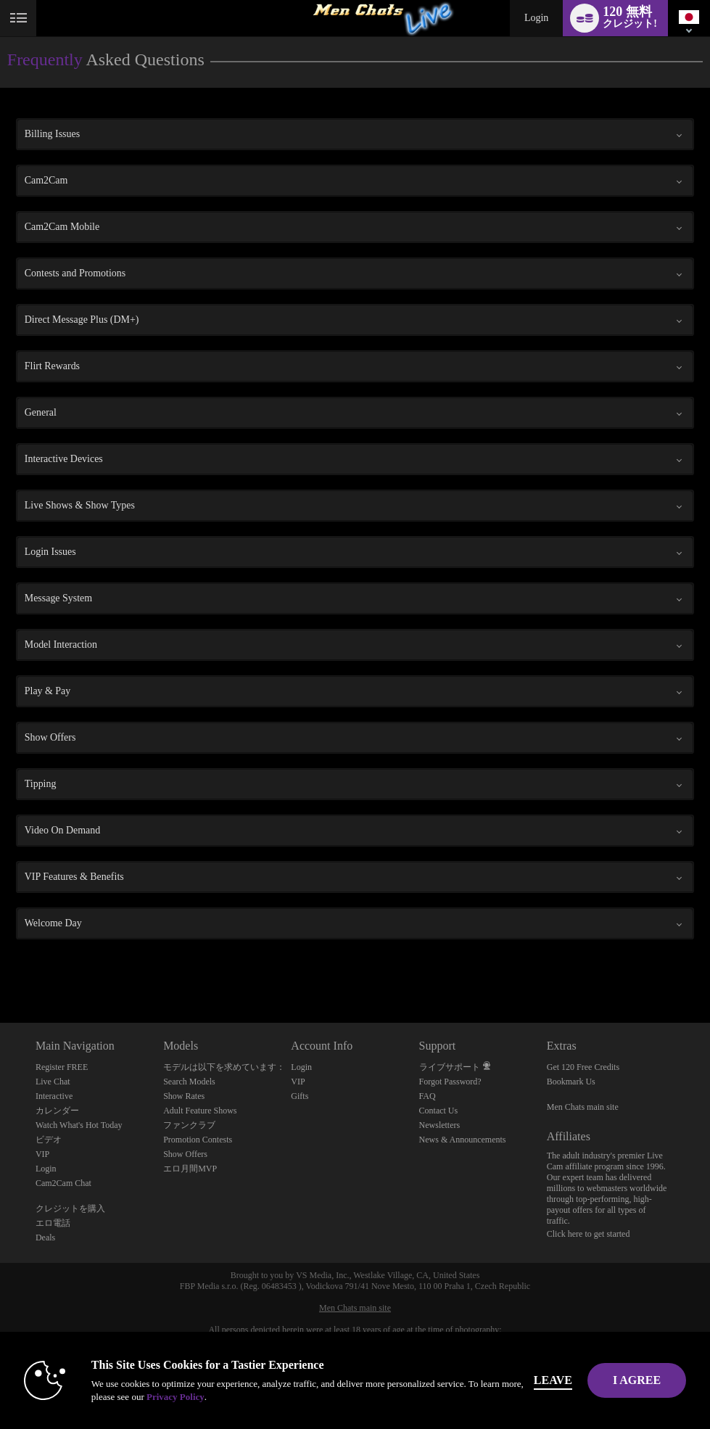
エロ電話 (53, 1223)
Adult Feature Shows (199, 1110)
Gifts (299, 1096)
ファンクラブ (189, 1125)
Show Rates (184, 1096)
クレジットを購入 (70, 1208)
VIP (42, 1154)
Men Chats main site (583, 1107)
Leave (553, 1380)
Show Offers (185, 1154)
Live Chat (53, 1081)
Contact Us (438, 1110)
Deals (45, 1237)
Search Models (189, 1081)
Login (536, 17)
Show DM (0, 968)
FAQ (427, 1096)
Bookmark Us (571, 1081)
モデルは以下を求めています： (224, 1067)
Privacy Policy (175, 1396)
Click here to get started (588, 1234)
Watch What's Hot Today (79, 1125)
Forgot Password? (450, 1081)
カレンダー (57, 1110)
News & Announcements (462, 1139)
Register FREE (62, 1067)
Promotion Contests (197, 1139)
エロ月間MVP (190, 1169)
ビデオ (49, 1139)
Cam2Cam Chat (63, 1183)
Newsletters (440, 1125)
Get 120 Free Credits (583, 1067)
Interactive (54, 1096)
